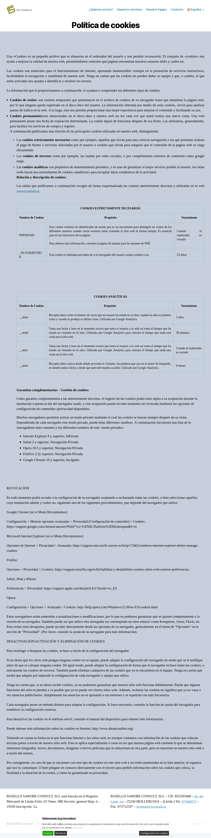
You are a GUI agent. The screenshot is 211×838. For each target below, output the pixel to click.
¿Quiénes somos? (101, 12)
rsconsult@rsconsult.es (152, 811)
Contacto (177, 12)
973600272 (190, 806)
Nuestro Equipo (156, 12)
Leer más (77, 827)
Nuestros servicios (129, 12)
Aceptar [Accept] (48, 833)
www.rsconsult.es (28, 196)
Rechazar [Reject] (61, 833)
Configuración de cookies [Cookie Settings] (154, 833)
